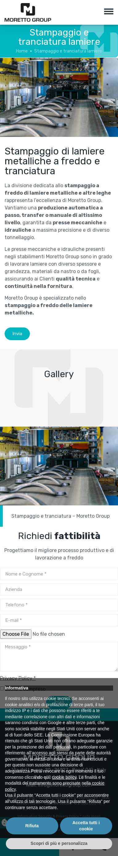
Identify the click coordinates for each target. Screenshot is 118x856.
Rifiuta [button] (32, 825)
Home (22, 51)
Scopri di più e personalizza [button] (59, 843)
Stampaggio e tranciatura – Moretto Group (60, 516)
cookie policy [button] (64, 777)
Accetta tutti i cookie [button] (86, 825)
